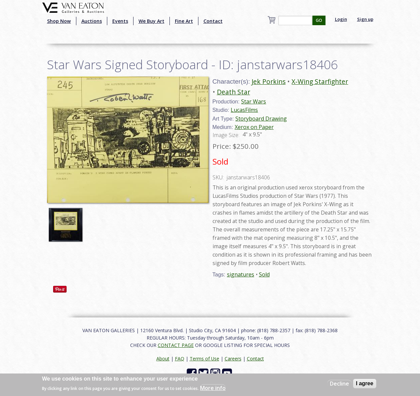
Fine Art (184, 21)
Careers (233, 358)
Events (120, 21)
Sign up (365, 19)
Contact (213, 21)
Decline (339, 383)
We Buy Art (151, 21)
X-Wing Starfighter (320, 81)
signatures (240, 274)
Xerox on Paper (254, 127)
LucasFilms (244, 110)
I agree (365, 383)
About (162, 358)
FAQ (179, 358)
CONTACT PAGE (176, 345)
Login (341, 19)
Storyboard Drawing (261, 118)
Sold (264, 274)
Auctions (91, 21)
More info (213, 388)
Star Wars (253, 101)
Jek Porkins (268, 81)
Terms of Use (204, 358)
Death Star (233, 91)
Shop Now (59, 21)
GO (319, 20)
